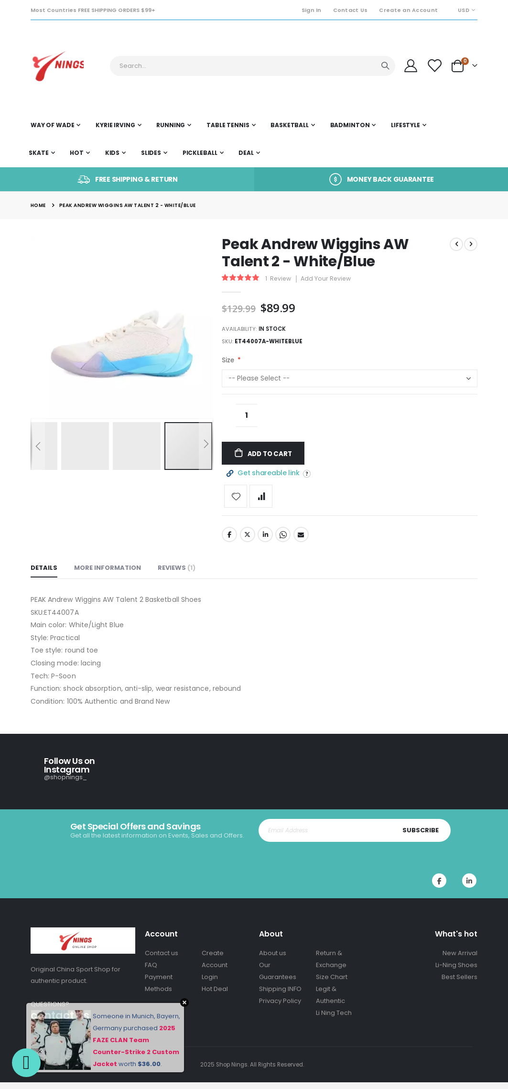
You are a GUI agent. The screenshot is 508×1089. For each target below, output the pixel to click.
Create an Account (408, 10)
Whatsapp (283, 541)
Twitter (247, 541)
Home (38, 205)
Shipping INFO (280, 995)
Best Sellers (459, 983)
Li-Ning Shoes (456, 971)
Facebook (229, 541)
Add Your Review (329, 279)
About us (272, 959)
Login (210, 983)
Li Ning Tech (334, 1019)
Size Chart (331, 983)
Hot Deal (215, 995)
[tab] (44, 576)
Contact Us (350, 10)
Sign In (312, 10)
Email (301, 541)
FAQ (151, 971)
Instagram (469, 888)
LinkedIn (265, 541)
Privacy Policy (280, 1007)
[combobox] (252, 66)
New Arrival (460, 959)
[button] (88, 446)
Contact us (161, 959)
